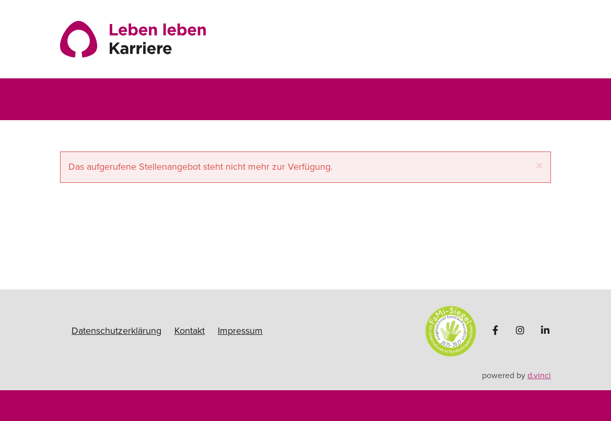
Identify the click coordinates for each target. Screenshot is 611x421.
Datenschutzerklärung (116, 330)
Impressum (240, 330)
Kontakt (189, 330)
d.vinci (539, 375)
